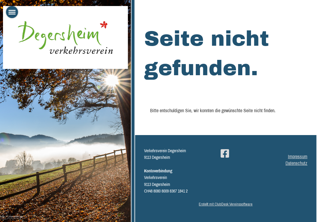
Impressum (297, 156)
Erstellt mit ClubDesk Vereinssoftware (225, 204)
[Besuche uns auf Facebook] (225, 153)
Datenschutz (296, 163)
